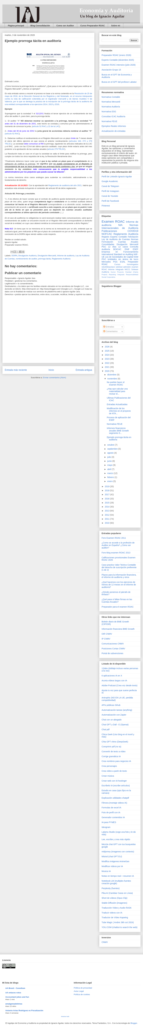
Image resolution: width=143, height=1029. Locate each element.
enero (110, 481)
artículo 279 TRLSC (56, 149)
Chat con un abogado (112, 719)
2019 (107, 486)
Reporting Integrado (116, 274)
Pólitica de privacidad (83, 988)
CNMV (105, 942)
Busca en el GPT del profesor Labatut (119, 82)
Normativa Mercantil (111, 102)
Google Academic (110, 181)
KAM (136, 257)
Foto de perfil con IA (111, 812)
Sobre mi (115, 25)
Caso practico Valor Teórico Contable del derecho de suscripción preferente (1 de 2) (119, 567)
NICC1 (127, 269)
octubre (111, 445)
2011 (107, 519)
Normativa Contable (111, 97)
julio (109, 457)
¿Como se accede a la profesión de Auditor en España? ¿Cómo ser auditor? (118, 545)
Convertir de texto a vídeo (113, 751)
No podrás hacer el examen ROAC (115, 383)
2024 (107, 355)
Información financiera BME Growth (118, 629)
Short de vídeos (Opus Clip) (114, 898)
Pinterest (106, 205)
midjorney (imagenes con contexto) (118, 851)
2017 (107, 494)
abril (109, 469)
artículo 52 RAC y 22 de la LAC (45, 126)
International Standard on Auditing (117, 254)
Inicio (51, 370)
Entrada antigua (84, 370)
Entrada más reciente (16, 370)
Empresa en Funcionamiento (120, 252)
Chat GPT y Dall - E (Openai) (115, 724)
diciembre (112, 374)
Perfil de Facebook (110, 201)
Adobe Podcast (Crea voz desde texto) (119, 685)
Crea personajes (109, 766)
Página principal (16, 25)
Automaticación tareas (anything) (117, 710)
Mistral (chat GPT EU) (112, 856)
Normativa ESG (109, 111)
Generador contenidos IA (113, 817)
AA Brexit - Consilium (15, 988)
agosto (110, 453)
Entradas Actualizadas (117, 404)
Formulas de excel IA (111, 807)
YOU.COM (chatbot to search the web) (119, 927)
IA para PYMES (109, 822)
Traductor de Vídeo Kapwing (115, 917)
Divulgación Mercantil (47, 255)
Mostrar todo (65, 1016)
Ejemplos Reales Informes (114, 126)
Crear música (108, 776)
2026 (107, 346)
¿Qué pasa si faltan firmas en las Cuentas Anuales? (117, 600)
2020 (107, 371)
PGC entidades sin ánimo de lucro (120, 259)
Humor (113, 272)
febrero (110, 477)
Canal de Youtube (110, 196)
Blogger (133, 1023)
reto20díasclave (108, 267)
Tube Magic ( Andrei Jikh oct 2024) (118, 922)
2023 (107, 359)
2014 (107, 507)
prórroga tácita (44, 259)
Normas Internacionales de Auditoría (120, 226)
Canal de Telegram (110, 186)
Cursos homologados (126, 264)
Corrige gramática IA (111, 756)
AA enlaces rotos (13, 993)
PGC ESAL (119, 262)
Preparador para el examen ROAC (118, 607)
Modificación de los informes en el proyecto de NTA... (119, 411)
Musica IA (106, 871)
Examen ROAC (113, 221)
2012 (107, 515)
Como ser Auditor (65, 25)
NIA (120, 225)
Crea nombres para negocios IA (116, 761)
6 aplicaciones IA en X (112, 675)
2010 (107, 523)
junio (109, 461)
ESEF (135, 249)
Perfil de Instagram (110, 191)
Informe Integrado (115, 269)
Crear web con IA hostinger (114, 781)
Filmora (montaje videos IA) (114, 803)
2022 (107, 363)
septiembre (112, 449)
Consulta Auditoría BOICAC (120, 248)
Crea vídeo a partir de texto (114, 771)
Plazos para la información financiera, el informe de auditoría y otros (119, 576)
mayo (110, 465)
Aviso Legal (79, 991)
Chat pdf (105, 729)
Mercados (106, 262)
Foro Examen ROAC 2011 (114, 538)
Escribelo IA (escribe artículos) (116, 785)
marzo (110, 473)
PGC (104, 247)
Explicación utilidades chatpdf (115, 798)
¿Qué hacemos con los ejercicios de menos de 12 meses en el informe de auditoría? (119, 584)
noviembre (112, 378)
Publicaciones (109, 231)
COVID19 (133, 231)
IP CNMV (106, 639)
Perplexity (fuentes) (111, 888)
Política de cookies (82, 994)
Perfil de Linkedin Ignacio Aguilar (117, 176)
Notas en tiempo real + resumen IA (118, 876)
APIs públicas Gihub (111, 705)
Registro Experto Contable (114, 237)
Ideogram (106, 827)
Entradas (108, 327)
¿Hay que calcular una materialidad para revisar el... (117, 391)
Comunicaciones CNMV (113, 643)
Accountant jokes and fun (17, 997)
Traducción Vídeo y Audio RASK (117, 908)
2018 (107, 490)
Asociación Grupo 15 (111, 70)
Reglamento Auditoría (61, 259)
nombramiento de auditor (26, 259)
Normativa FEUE (109, 121)
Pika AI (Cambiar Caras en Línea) (117, 893)
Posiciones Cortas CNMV (113, 648)
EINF (127, 249)
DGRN (14, 255)
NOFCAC (107, 234)
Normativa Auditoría (111, 106)
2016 (107, 498)
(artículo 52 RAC (12, 134)
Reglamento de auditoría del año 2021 (64, 185)
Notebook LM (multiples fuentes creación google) (116, 882)
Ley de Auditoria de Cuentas (116, 239)
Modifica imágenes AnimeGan (115, 861)
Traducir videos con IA (112, 913)
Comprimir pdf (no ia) (111, 746)
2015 (107, 502)
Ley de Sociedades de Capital (119, 257)
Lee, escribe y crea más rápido (116, 839)
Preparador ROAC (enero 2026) (116, 55)
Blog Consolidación (40, 25)
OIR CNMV (107, 634)
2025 (107, 351)
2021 (107, 367)
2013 (107, 511)
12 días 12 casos (118, 247)
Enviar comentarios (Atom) (54, 377)
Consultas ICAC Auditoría (113, 116)
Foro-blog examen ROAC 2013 (116, 552)
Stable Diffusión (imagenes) (114, 903)
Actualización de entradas (113, 131)
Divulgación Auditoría (27, 255)
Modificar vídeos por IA (112, 866)
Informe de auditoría (65, 255)
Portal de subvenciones (112, 653)
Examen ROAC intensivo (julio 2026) (119, 65)
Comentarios (110, 331)
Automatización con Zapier (114, 715)
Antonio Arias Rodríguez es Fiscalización (24, 1010)
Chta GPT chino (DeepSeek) (115, 741)
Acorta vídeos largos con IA (114, 680)
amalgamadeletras (13, 1004)
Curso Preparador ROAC (92, 25)
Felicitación (133, 237)
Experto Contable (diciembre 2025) (118, 60)
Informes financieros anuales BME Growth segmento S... (118, 430)
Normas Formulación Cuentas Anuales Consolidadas (120, 242)
